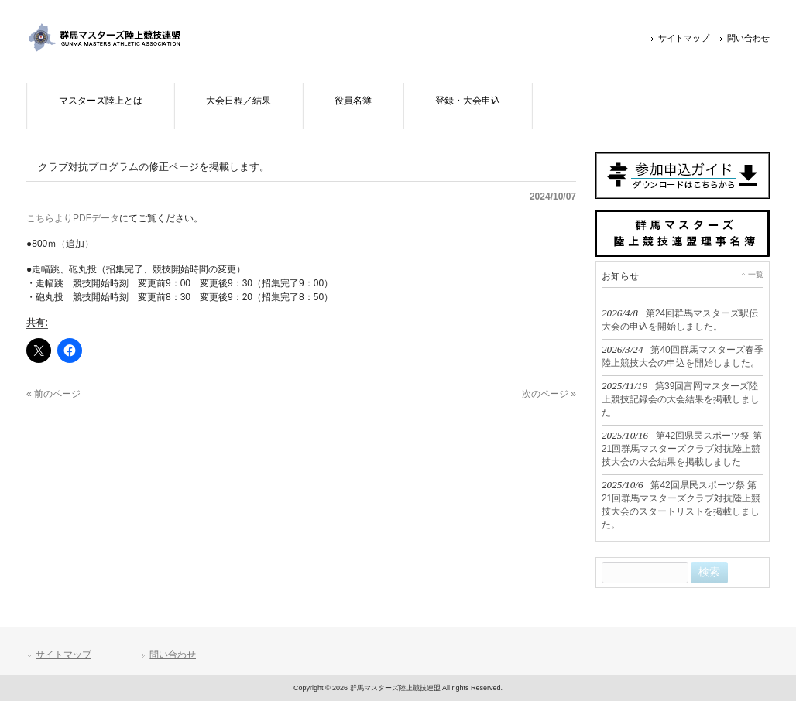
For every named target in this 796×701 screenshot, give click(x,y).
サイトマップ (683, 38)
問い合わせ (748, 38)
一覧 (755, 274)
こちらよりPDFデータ (72, 218)
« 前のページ (53, 393)
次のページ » (549, 393)
